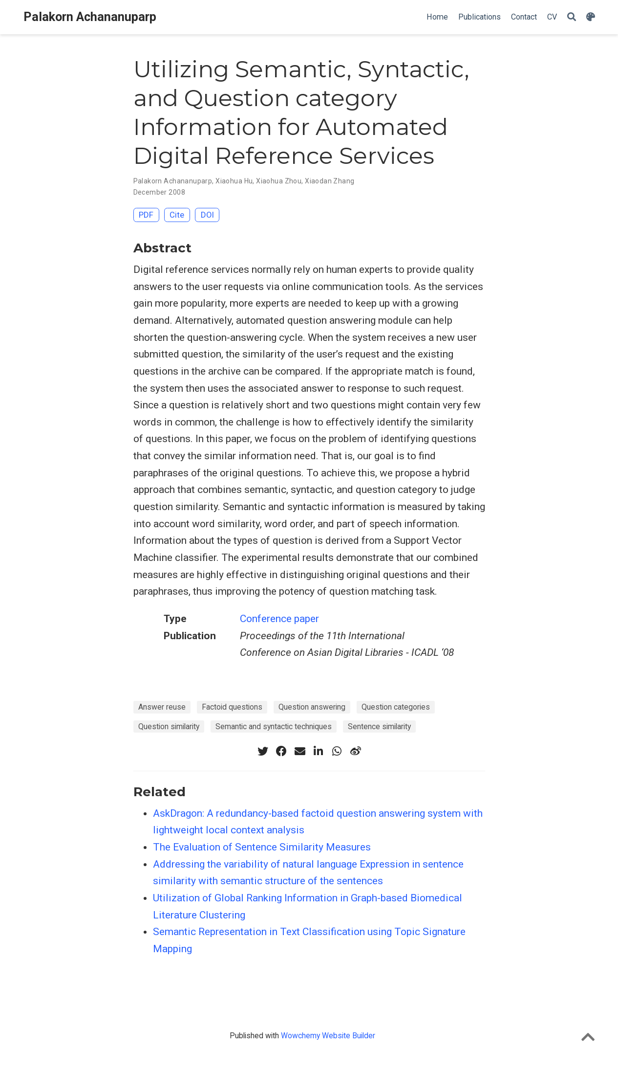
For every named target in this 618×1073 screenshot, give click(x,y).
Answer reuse (162, 707)
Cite (177, 215)
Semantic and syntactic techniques (273, 726)
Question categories (396, 707)
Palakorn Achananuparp (89, 17)
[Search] (571, 17)
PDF (146, 215)
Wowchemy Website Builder (328, 1035)
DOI (207, 215)
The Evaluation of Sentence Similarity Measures (262, 847)
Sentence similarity (379, 726)
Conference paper (279, 619)
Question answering (311, 707)
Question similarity (168, 726)
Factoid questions (232, 707)
